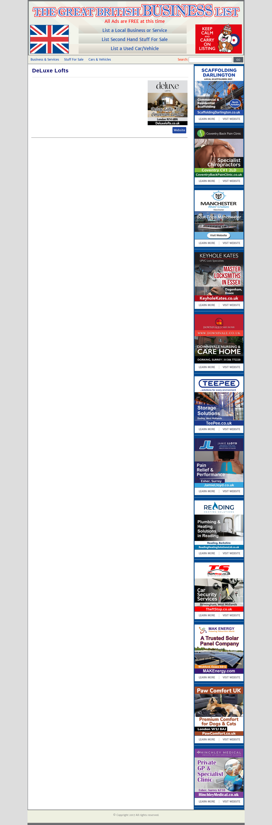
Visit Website (231, 119)
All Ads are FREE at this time (135, 21)
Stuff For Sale (73, 60)
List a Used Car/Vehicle (135, 48)
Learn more (207, 119)
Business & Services (45, 60)
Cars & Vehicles (99, 60)
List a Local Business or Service (135, 30)
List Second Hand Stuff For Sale (135, 39)
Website (179, 130)
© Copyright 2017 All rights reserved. (136, 815)
